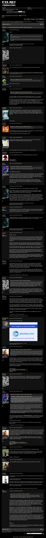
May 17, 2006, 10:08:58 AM (16, 296)
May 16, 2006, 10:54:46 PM (16, 215)
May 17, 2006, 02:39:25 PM (16, 427)
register (16, 9)
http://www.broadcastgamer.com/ (22, 311)
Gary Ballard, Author (12, 370)
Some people (12, 188)
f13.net (3, 21)
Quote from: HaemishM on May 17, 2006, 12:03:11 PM (21, 394)
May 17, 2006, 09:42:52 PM (16, 459)
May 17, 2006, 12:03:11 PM (16, 346)
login (13, 9)
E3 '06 (8, 22)
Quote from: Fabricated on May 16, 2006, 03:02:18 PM (21, 166)
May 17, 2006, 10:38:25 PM (16, 473)
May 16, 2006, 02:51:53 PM (16, 123)
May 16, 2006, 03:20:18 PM (16, 152)
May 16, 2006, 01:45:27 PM (14, 29)
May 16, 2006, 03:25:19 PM (16, 163)
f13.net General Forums (9, 21)
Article (10, 32)
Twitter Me (11, 371)
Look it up (19, 420)
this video (28, 154)
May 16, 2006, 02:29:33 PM (16, 76)
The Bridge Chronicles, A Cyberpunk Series (18, 369)
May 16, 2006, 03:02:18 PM (16, 137)
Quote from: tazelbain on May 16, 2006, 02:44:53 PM (20, 126)
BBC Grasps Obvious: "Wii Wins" (17, 22)
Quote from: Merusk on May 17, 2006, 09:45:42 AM (20, 280)
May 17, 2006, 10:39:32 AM (16, 318)
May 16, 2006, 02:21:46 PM (16, 47)
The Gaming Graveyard (18, 21)
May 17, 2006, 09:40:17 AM (16, 232)
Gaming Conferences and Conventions (29, 531)
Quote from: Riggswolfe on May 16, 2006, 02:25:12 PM (21, 79)
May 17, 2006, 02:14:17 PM (16, 391)
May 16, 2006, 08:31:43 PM (16, 186)
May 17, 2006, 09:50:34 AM (16, 277)
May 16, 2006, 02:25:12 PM (16, 65)
